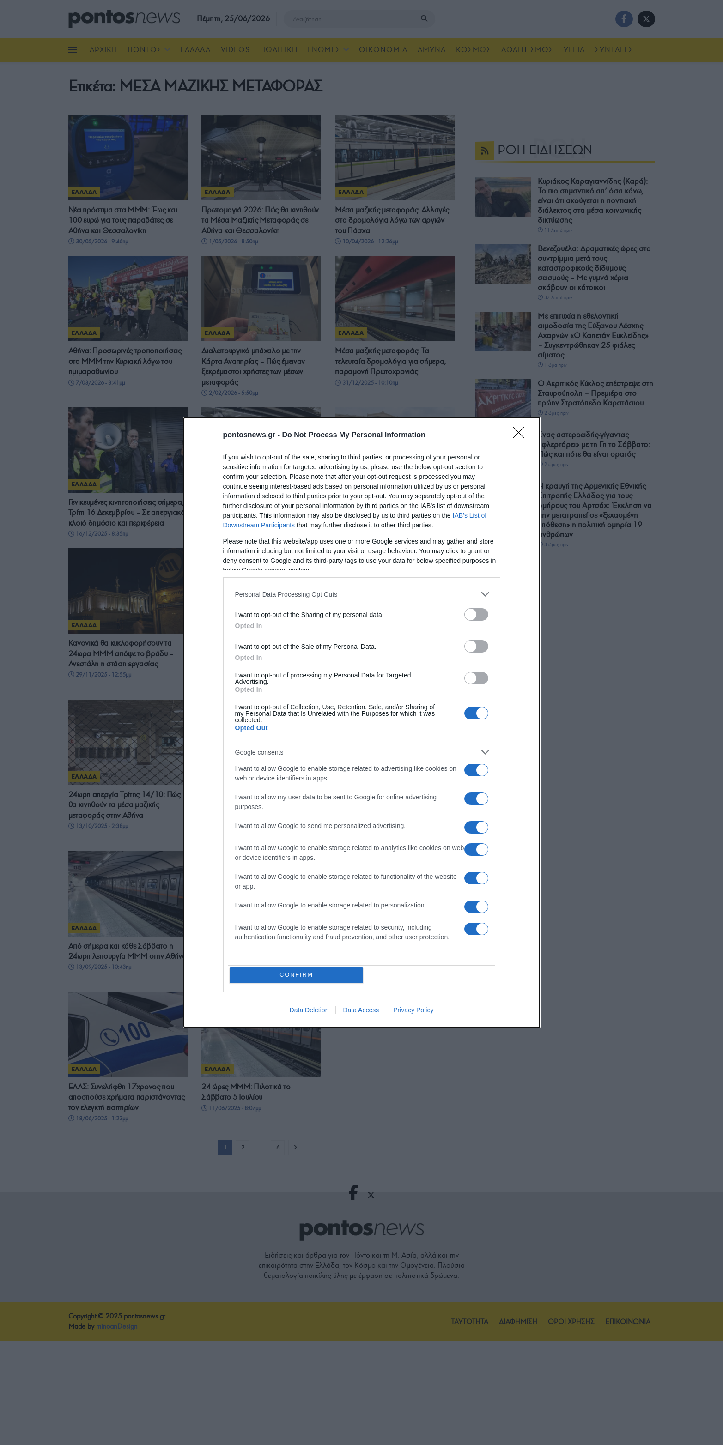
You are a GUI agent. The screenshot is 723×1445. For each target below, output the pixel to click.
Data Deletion (309, 1011)
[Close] (521, 434)
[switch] (476, 613)
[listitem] (361, 593)
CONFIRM (297, 975)
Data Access (361, 1011)
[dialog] (362, 723)
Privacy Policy (413, 1011)
